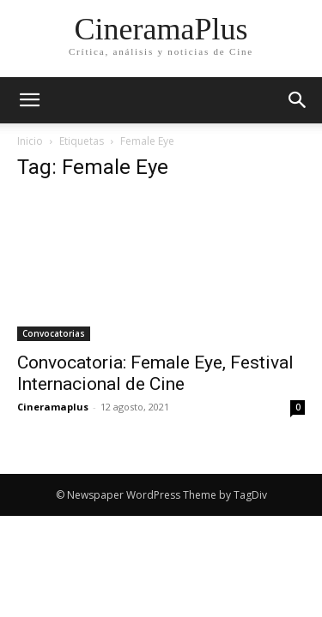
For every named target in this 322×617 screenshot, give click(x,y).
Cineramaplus (52, 406)
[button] (298, 100)
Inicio (30, 141)
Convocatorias (53, 333)
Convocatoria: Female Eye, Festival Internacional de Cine (155, 373)
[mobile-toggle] (29, 100)
